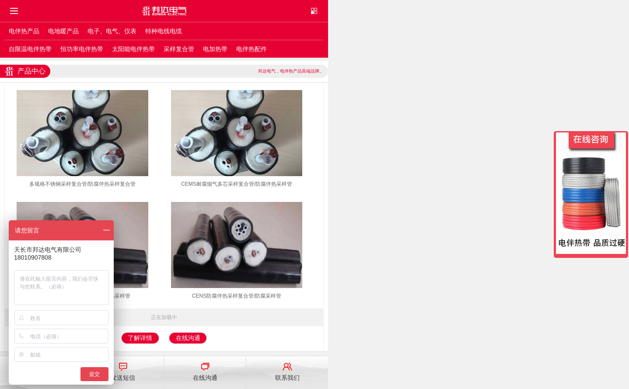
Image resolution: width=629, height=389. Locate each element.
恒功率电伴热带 (81, 48)
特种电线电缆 (163, 31)
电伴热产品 (24, 31)
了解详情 (140, 337)
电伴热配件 (251, 48)
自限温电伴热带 (30, 48)
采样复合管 (179, 48)
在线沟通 (188, 337)
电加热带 (215, 48)
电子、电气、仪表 (111, 31)
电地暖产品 (63, 31)
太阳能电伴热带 (133, 48)
